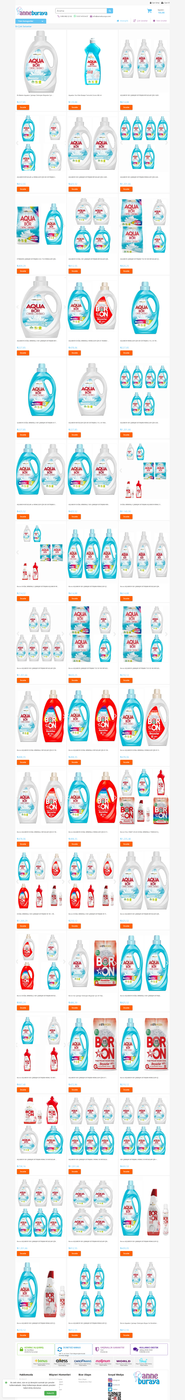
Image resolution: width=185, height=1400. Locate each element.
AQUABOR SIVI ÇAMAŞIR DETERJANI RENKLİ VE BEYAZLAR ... (37, 1159)
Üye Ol (165, 3)
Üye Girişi (154, 3)
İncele (23, 107)
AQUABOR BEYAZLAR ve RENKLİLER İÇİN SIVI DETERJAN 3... (36, 177)
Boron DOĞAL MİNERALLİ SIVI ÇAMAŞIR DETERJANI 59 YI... (88, 914)
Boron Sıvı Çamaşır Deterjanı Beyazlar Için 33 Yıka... (86, 996)
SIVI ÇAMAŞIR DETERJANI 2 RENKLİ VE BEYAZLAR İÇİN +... (139, 1159)
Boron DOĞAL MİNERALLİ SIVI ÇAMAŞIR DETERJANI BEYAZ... (37, 996)
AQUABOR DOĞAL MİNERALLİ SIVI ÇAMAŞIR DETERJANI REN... (89, 504)
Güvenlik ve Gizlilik (26, 1373)
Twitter (115, 1380)
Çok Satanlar (140, 20)
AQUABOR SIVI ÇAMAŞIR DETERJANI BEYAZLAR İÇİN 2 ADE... (88, 177)
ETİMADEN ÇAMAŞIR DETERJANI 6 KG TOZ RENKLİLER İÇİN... (37, 259)
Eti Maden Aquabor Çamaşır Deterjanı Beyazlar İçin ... (35, 95)
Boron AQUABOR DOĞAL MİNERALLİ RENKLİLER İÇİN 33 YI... (140, 750)
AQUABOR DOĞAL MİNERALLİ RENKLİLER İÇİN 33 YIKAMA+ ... (89, 341)
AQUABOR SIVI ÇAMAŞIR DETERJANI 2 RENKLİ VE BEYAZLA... (88, 1159)
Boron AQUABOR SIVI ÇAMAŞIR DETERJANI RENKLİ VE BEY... (37, 1078)
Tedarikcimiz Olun (85, 1373)
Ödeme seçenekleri (56, 1375)
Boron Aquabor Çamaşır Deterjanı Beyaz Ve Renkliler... (139, 1323)
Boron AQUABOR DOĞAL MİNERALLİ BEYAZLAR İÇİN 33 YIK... (37, 750)
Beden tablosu (54, 1378)
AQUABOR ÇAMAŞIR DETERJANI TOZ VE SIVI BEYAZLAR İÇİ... (140, 259)
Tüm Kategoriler (31, 21)
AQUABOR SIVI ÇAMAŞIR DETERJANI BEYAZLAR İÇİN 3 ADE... (140, 95)
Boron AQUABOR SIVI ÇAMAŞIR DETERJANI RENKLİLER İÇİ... (88, 586)
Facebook (116, 1375)
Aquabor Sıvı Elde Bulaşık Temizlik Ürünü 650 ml (85, 95)
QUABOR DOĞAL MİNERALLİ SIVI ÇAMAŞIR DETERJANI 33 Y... (37, 423)
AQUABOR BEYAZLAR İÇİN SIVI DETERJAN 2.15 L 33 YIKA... (88, 423)
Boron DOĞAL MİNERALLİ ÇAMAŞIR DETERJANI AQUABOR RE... (37, 586)
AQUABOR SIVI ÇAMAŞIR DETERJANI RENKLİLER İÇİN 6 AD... (139, 177)
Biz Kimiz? (22, 1370)
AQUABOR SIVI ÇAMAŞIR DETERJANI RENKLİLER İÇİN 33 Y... (88, 1078)
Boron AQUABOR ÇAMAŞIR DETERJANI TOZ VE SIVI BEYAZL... (89, 668)
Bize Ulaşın (82, 1370)
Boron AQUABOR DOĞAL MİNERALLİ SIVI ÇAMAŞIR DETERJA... (140, 996)
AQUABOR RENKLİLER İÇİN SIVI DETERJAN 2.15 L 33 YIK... (139, 341)
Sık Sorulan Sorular (55, 1370)
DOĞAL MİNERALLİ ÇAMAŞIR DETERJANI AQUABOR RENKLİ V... (140, 504)
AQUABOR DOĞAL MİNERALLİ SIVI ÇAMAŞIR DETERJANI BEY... (37, 341)
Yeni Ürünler (160, 20)
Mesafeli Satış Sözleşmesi (28, 1375)
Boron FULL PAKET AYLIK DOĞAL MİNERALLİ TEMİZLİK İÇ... (140, 832)
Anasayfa (122, 20)
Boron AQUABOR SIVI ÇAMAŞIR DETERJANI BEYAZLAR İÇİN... (140, 586)
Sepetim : (155, 11)
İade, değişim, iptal (56, 1373)
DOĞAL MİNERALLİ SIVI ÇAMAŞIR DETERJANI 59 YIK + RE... (36, 914)
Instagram (116, 1371)
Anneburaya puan (55, 1380)
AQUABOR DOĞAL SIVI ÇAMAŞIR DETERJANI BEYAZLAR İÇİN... (89, 259)
